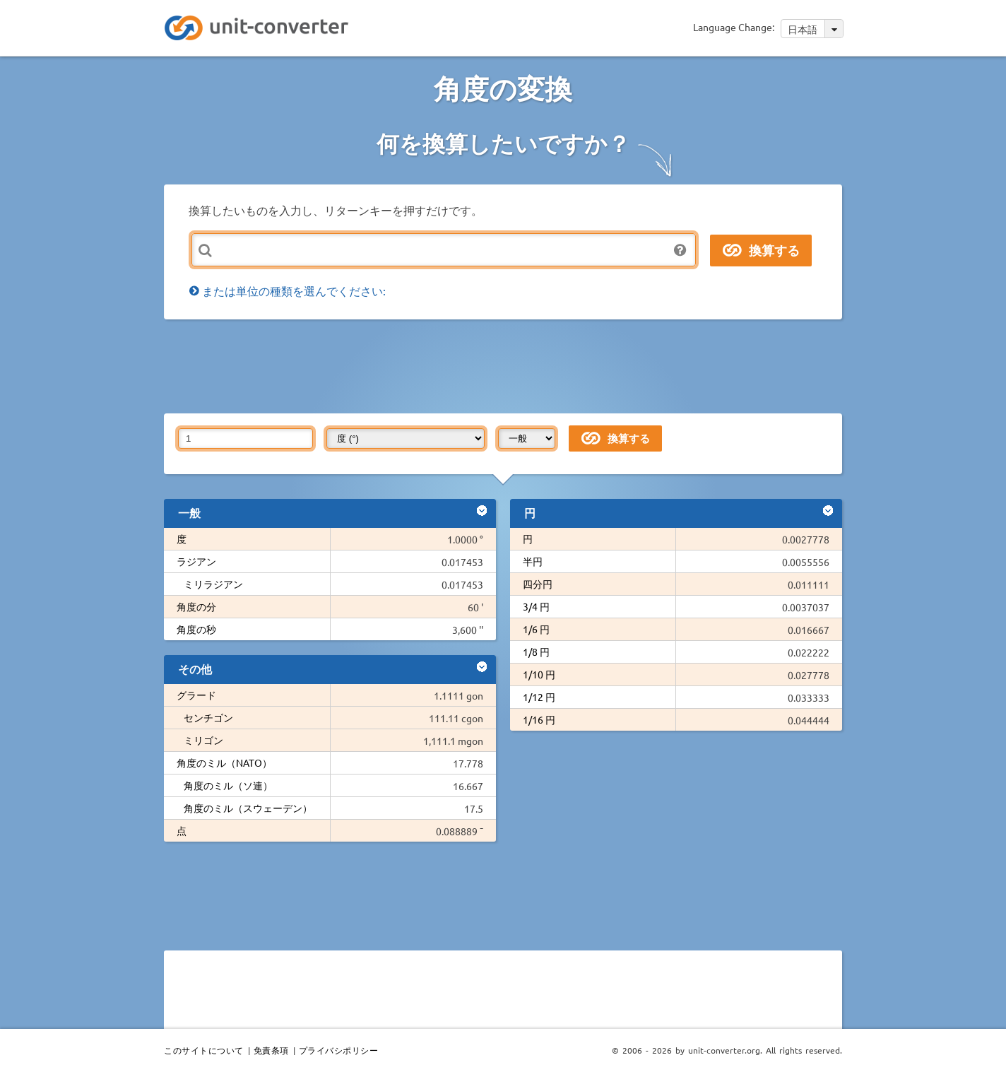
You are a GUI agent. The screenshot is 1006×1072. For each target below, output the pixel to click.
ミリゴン (203, 740)
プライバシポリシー (339, 1050)
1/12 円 (539, 696)
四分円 (537, 583)
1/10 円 (539, 674)
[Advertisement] (506, 365)
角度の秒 (196, 629)
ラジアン (196, 561)
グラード (196, 694)
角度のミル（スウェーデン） (248, 807)
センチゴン (208, 717)
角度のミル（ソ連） (228, 785)
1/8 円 (536, 651)
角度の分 (196, 606)
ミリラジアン (213, 583)
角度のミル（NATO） (224, 762)
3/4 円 (536, 606)
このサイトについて (204, 1050)
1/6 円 (536, 629)
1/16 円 (539, 719)
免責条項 (271, 1050)
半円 (533, 561)
